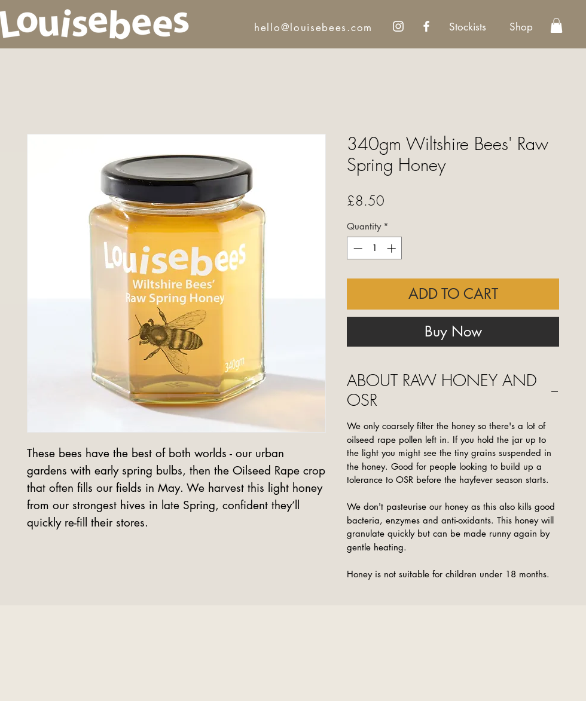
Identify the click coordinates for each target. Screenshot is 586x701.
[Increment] (392, 248)
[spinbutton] (374, 248)
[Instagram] (398, 26)
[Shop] (521, 27)
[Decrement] (357, 248)
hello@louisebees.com (313, 27)
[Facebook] (426, 26)
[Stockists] (467, 27)
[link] (556, 25)
